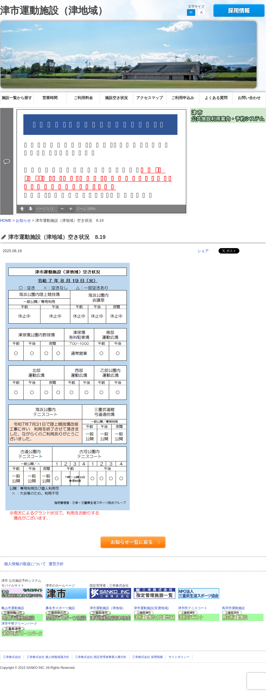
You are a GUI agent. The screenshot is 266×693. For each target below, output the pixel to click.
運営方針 (56, 564)
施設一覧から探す (17, 98)
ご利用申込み (182, 98)
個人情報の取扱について (25, 564)
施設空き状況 (116, 98)
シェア (203, 251)
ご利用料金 (83, 98)
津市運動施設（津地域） (53, 10)
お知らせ (23, 220)
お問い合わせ (249, 98)
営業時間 (50, 98)
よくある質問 (216, 98)
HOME (5, 220)
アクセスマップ (149, 98)
